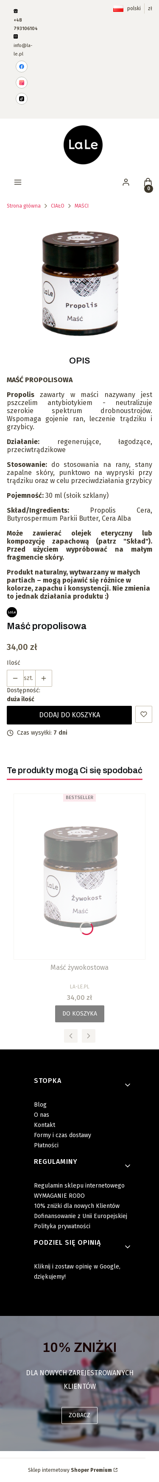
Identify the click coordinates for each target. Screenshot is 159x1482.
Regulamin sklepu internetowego (79, 1185)
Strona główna (24, 206)
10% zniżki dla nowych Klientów (77, 1206)
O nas (41, 1114)
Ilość (13, 662)
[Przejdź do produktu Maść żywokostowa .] (79, 876)
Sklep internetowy (70, 1470)
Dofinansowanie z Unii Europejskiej (80, 1216)
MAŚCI (82, 206)
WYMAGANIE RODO (59, 1195)
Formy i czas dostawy (62, 1135)
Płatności (46, 1145)
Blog (40, 1104)
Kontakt (44, 1125)
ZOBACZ (79, 1415)
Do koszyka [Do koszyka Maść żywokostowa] (79, 1013)
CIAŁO (57, 206)
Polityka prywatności (62, 1226)
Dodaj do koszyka (69, 715)
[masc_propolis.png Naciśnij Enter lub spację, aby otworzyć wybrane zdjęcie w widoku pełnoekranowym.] (79, 283)
